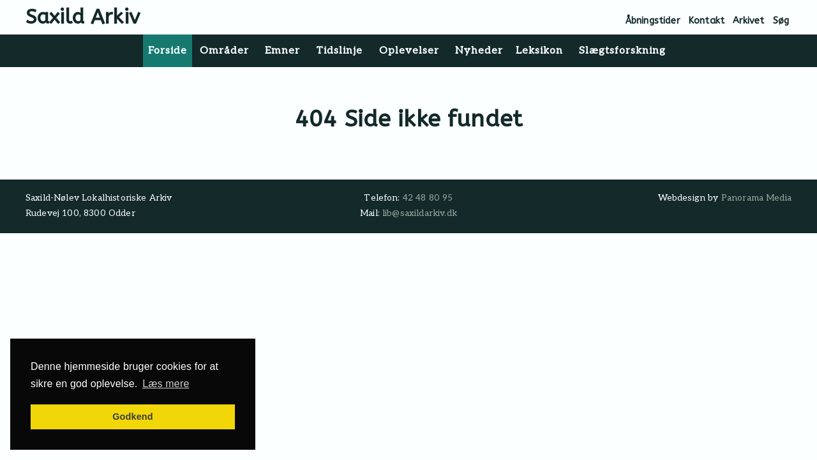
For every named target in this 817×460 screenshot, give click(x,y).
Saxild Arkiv (83, 17)
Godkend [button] (132, 416)
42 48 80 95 (428, 198)
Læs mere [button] (165, 383)
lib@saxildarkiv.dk (419, 213)
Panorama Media (756, 198)
